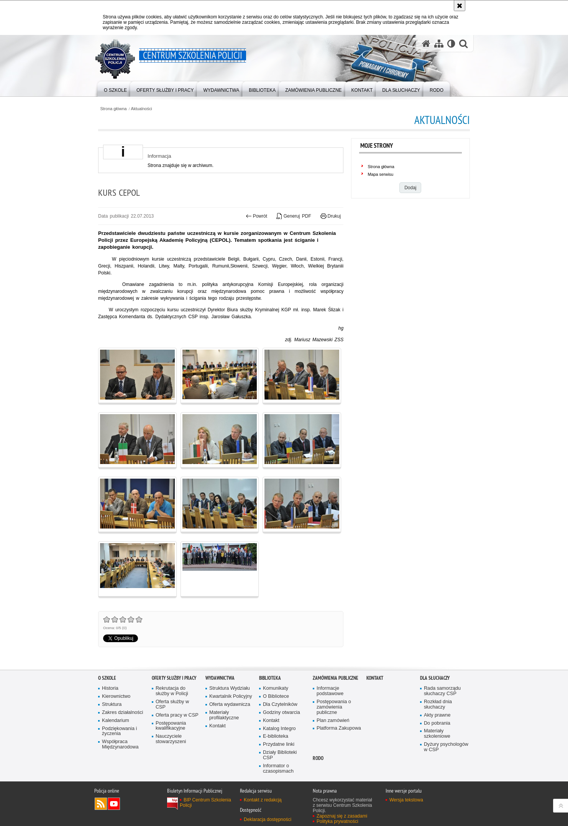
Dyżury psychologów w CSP (446, 747)
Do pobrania (437, 723)
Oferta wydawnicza (229, 704)
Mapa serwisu (381, 174)
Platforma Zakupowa (339, 728)
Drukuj (330, 216)
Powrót (256, 216)
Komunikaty (275, 688)
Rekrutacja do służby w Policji (172, 691)
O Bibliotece (276, 696)
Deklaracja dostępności (267, 819)
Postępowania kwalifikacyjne (171, 726)
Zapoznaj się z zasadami (342, 816)
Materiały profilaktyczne (224, 715)
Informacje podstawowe (330, 691)
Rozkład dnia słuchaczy (438, 704)
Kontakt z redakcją (263, 800)
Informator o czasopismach (278, 768)
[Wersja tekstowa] (451, 43)
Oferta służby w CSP (172, 704)
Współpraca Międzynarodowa (120, 744)
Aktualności (141, 109)
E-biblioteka (275, 736)
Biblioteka (270, 678)
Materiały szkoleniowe (437, 734)
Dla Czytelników (280, 704)
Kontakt (217, 726)
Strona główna (113, 109)
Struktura (111, 704)
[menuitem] (115, 88)
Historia (110, 688)
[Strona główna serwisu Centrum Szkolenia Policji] (426, 43)
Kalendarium (115, 720)
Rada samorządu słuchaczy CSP (442, 691)
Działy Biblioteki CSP (280, 755)
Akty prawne (437, 715)
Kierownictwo (116, 696)
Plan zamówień (333, 720)
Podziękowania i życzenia (119, 731)
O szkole (107, 678)
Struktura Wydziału (229, 688)
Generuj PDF (293, 216)
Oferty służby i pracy (174, 678)
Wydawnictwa (220, 678)
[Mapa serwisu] (438, 43)
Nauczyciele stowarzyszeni (171, 739)
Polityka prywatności (337, 821)
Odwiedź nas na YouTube (114, 804)
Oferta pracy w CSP (177, 715)
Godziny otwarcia (281, 712)
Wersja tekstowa (406, 800)
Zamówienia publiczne (335, 678)
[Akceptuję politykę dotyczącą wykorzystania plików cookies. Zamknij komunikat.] (459, 5)
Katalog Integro (279, 728)
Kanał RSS (101, 804)
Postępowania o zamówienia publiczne (334, 707)
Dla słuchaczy (435, 678)
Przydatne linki (278, 744)
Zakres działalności (122, 712)
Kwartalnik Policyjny (230, 696)
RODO (318, 758)
